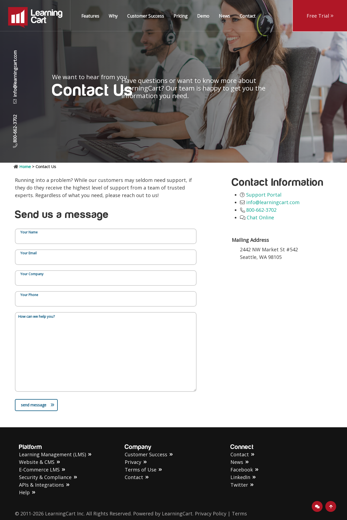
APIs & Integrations (41, 485)
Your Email (28, 253)
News (224, 16)
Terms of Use (140, 469)
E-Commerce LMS (39, 469)
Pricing (181, 16)
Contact (247, 16)
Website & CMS (36, 462)
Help (24, 492)
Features (90, 16)
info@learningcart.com (15, 77)
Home (25, 166)
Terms (239, 513)
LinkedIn (240, 477)
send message (37, 404)
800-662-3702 (15, 129)
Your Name (29, 232)
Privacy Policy (210, 513)
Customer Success (145, 16)
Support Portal (263, 194)
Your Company (31, 274)
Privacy (133, 462)
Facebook (241, 469)
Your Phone (29, 295)
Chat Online (260, 217)
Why (113, 16)
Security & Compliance (45, 477)
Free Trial (320, 15)
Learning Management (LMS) (52, 454)
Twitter (239, 485)
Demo (203, 16)
